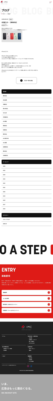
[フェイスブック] (31, 365)
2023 (4, 179)
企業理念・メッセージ (33, 339)
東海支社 (10, 19)
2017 (4, 204)
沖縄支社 (5, 104)
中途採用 (30, 359)
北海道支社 (5, 155)
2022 (4, 183)
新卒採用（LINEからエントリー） (10, 304)
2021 (4, 187)
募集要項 (5, 292)
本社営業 (5, 100)
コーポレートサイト (5, 365)
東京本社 (5, 134)
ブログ (3, 356)
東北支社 (5, 151)
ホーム (3, 336)
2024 (4, 174)
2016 (4, 208)
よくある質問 (6, 298)
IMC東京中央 (6, 138)
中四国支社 (5, 117)
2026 (4, 166)
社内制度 (5, 350)
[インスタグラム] (28, 365)
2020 (4, 191)
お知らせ (5, 223)
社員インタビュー (32, 348)
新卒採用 (30, 357)
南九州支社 (5, 108)
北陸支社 (5, 130)
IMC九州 (5, 112)
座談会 (30, 350)
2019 (4, 196)
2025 (4, 170)
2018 (4, 200)
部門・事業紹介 (31, 341)
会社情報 (30, 337)
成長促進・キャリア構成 (8, 348)
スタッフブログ (6, 219)
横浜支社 (5, 95)
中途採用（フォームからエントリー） (11, 310)
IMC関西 (5, 121)
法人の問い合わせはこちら (12, 365)
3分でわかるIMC (32, 343)
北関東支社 (5, 147)
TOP (4, 13)
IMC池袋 (5, 142)
